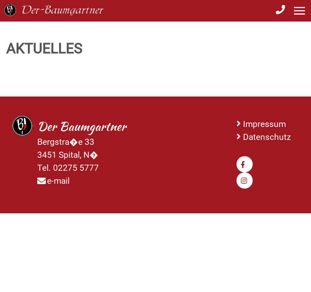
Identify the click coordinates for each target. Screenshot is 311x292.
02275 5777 (76, 168)
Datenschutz (267, 137)
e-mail (58, 181)
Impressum (264, 124)
